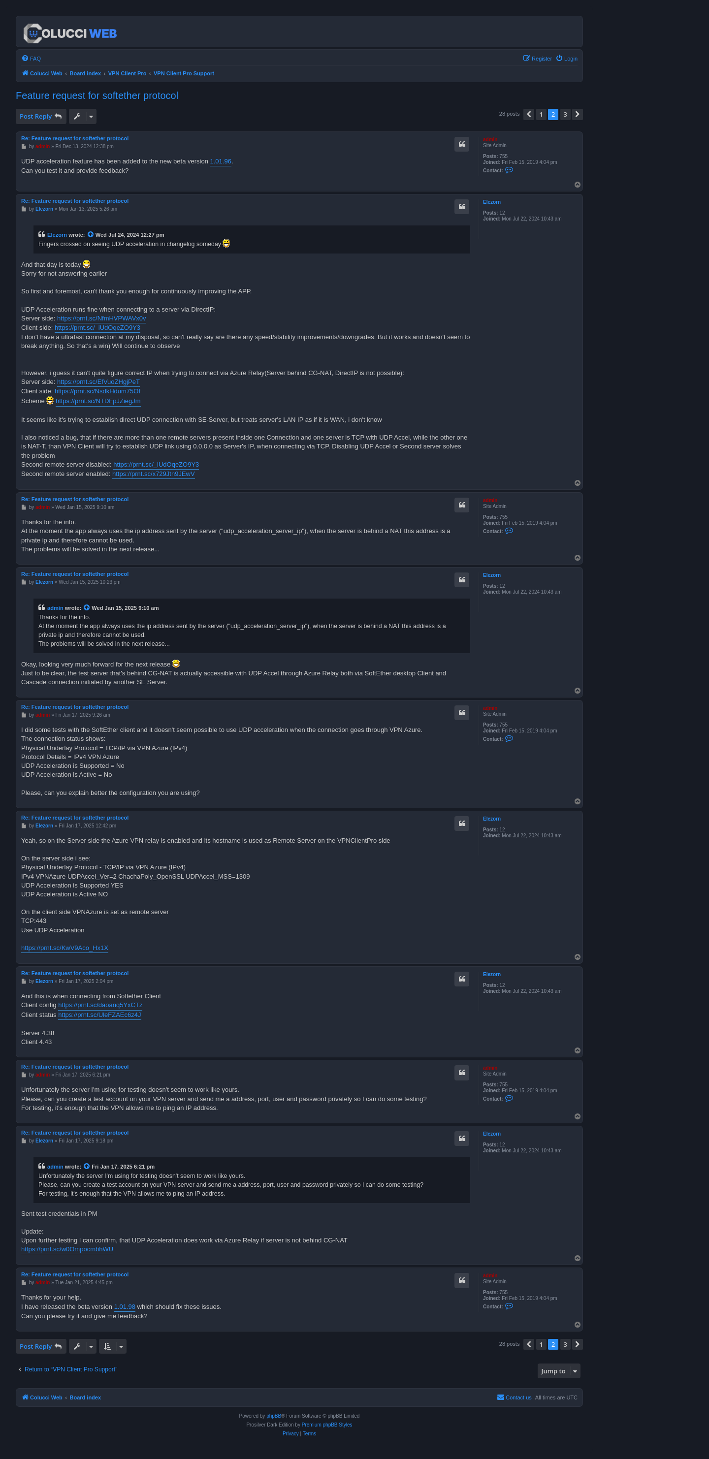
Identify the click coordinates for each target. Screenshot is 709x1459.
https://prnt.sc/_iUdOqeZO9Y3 (97, 327)
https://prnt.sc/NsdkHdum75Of (97, 391)
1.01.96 (220, 161)
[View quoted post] (91, 234)
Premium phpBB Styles (327, 1424)
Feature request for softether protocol (97, 95)
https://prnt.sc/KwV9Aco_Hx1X (64, 948)
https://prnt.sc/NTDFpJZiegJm (98, 401)
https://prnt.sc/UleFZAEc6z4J (99, 1014)
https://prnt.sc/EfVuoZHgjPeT (98, 381)
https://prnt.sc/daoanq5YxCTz (100, 1005)
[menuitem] (31, 58)
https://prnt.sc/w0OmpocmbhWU (67, 1249)
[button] (528, 114)
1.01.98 (124, 1306)
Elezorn (492, 202)
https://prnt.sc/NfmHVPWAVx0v (101, 318)
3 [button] (565, 114)
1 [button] (541, 114)
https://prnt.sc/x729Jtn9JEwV (153, 473)
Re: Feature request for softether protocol (75, 138)
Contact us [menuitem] (514, 1397)
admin (490, 139)
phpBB (273, 1416)
